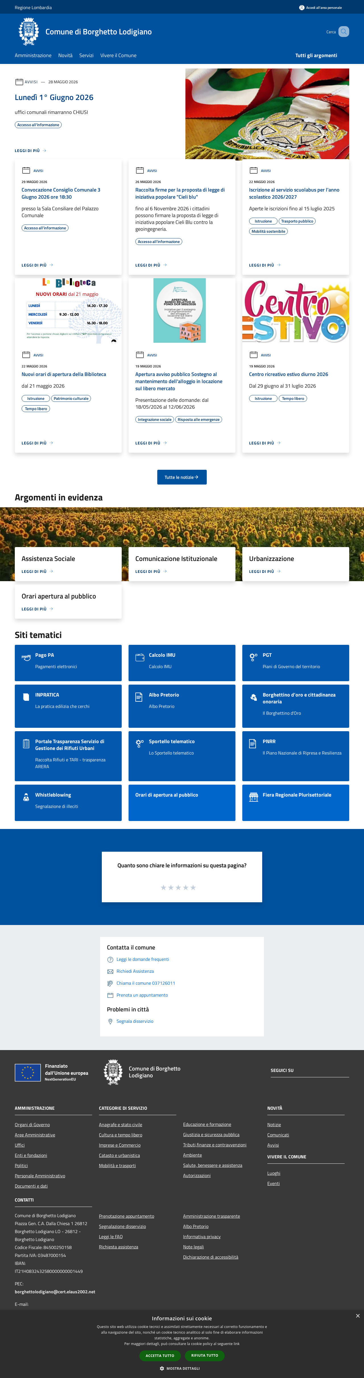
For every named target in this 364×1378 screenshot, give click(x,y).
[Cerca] (342, 31)
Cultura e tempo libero (120, 1134)
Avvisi (31, 82)
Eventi (273, 1183)
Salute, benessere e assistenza (212, 1165)
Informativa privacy (202, 1236)
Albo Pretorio (195, 1226)
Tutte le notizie (182, 477)
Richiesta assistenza (118, 1246)
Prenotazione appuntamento (126, 1216)
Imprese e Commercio (119, 1145)
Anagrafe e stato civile (120, 1124)
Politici (21, 1165)
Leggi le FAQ (111, 1236)
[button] (182, 1368)
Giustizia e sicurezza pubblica (211, 1134)
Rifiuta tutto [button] (204, 1355)
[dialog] (182, 1344)
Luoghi (273, 1173)
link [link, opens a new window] (237, 1343)
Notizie (274, 1124)
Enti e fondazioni (31, 1155)
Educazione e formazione (207, 1124)
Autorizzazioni (197, 1175)
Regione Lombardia (33, 7)
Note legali (193, 1246)
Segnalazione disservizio (122, 1226)
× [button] (357, 1316)
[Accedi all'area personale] (320, 7)
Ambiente (192, 1155)
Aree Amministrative (35, 1134)
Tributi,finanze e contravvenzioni (215, 1144)
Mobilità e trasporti (117, 1165)
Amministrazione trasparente (211, 1216)
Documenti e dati (31, 1185)
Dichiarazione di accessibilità (210, 1257)
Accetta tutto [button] (160, 1355)
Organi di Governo (32, 1124)
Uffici (20, 1145)
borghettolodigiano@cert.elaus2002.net (55, 1291)
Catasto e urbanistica (119, 1155)
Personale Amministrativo (40, 1175)
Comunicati (278, 1134)
